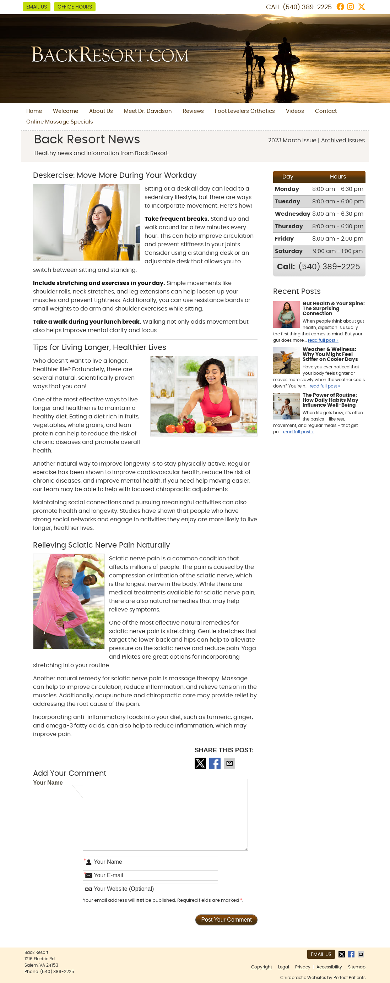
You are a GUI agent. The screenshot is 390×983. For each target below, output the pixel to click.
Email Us (36, 7)
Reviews (193, 111)
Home (34, 111)
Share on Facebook (215, 763)
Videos (295, 111)
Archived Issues (343, 140)
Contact (326, 111)
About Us (101, 111)
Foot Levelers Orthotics (245, 111)
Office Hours (75, 7)
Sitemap (356, 967)
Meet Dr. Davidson (148, 111)
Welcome (65, 111)
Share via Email (230, 763)
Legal (283, 967)
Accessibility (329, 967)
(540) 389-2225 (307, 7)
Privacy (302, 967)
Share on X (201, 763)
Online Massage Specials (59, 122)
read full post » (323, 340)
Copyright (261, 967)
